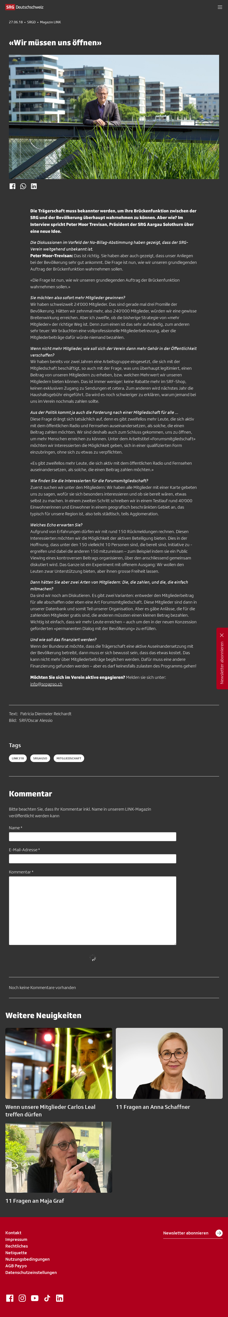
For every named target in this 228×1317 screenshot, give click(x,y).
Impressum (16, 1239)
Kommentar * (21, 871)
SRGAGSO (40, 758)
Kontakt (13, 1232)
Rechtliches (16, 1246)
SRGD (31, 22)
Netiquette (16, 1252)
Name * (15, 827)
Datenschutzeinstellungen (31, 1272)
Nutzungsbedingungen (27, 1259)
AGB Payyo (16, 1265)
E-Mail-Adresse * (24, 849)
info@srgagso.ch (46, 683)
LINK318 (18, 758)
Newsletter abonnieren (193, 1233)
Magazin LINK (50, 22)
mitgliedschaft (69, 758)
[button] (220, 7)
